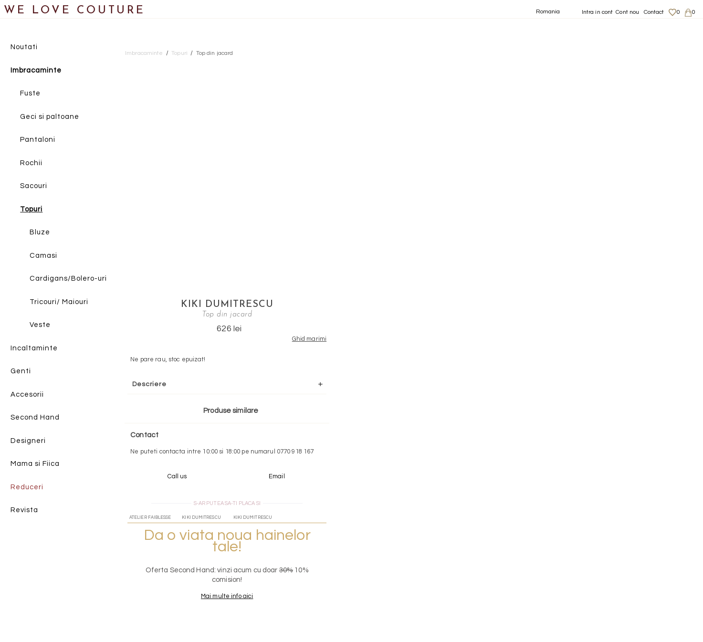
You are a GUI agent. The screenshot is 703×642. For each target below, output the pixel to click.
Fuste (30, 93)
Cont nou (627, 12)
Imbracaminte (36, 70)
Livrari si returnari (603, 554)
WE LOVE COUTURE (75, 10)
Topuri (31, 209)
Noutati (24, 47)
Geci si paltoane (49, 116)
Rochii (31, 163)
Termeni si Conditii (603, 582)
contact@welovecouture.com (606, 472)
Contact (654, 12)
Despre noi (592, 545)
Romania (548, 12)
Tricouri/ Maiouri (59, 301)
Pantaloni (37, 139)
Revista (24, 510)
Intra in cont (597, 12)
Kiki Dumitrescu (588, 65)
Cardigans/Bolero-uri (68, 278)
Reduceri (26, 487)
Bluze (40, 232)
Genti (20, 371)
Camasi (43, 255)
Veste (40, 324)
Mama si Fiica (35, 463)
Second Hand (35, 417)
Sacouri (33, 185)
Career (587, 592)
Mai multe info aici (588, 376)
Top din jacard (214, 53)
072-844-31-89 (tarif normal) (411, 472)
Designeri (28, 440)
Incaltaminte (34, 348)
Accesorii (27, 394)
